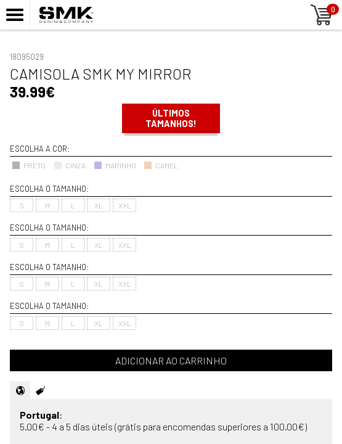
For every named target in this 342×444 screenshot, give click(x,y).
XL (98, 205)
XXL (124, 205)
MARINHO (115, 165)
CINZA (70, 165)
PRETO (29, 165)
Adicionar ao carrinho (171, 360)
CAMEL (161, 165)
